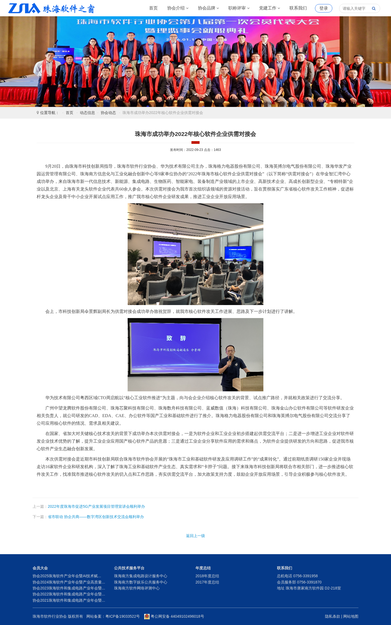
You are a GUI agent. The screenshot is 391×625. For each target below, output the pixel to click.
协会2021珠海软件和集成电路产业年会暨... (69, 600)
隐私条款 (332, 616)
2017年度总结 (207, 582)
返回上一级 (195, 536)
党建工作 (269, 8)
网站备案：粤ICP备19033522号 (113, 616)
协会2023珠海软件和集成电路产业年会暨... (69, 588)
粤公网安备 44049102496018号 (174, 616)
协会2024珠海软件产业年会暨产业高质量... (69, 582)
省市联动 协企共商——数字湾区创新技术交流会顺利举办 (96, 517)
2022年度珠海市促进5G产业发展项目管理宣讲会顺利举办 (96, 506)
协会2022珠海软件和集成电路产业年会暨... (69, 594)
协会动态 (108, 112)
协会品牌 (208, 8)
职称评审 (238, 8)
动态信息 (87, 112)
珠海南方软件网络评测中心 (137, 588)
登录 (323, 8)
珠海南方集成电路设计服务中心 (140, 576)
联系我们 (298, 8)
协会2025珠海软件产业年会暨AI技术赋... (67, 576)
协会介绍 (177, 8)
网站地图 (350, 616)
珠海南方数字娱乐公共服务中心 (140, 582)
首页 (153, 8)
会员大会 (40, 568)
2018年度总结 (207, 576)
